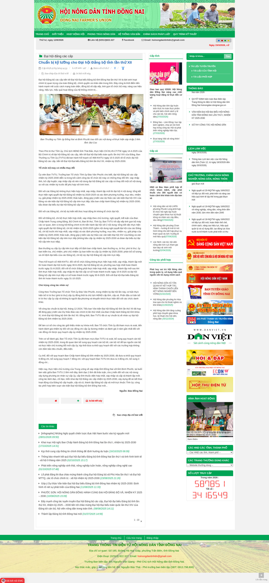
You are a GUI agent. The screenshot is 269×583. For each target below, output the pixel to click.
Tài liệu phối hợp (202, 77)
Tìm (228, 56)
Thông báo (195, 88)
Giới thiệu (58, 34)
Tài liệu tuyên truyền (203, 66)
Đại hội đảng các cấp (58, 56)
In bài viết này (82, 73)
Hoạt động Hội (76, 34)
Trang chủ (42, 34)
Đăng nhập (153, 538)
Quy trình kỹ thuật (185, 34)
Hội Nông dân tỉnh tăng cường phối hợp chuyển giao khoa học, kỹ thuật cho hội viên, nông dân (167, 314)
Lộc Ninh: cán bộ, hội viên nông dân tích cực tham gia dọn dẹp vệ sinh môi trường (165, 246)
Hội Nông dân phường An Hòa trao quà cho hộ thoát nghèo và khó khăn (167, 302)
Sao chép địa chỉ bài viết (55, 73)
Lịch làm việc (197, 148)
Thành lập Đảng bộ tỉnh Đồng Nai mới (72, 514)
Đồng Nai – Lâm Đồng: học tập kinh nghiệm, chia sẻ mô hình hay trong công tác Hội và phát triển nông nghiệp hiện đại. (167, 127)
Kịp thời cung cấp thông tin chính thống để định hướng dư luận (85, 451)
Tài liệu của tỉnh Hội (205, 71)
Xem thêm (193, 439)
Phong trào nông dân (101, 34)
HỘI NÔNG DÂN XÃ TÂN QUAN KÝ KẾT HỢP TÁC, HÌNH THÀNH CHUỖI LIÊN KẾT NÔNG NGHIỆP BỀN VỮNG (165, 288)
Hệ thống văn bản (129, 34)
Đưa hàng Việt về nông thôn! (166, 140)
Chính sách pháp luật (156, 34)
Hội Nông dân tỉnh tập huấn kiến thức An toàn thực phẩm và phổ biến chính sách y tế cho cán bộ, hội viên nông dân (166, 111)
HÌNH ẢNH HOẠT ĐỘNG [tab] (201, 398)
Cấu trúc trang (134, 538)
